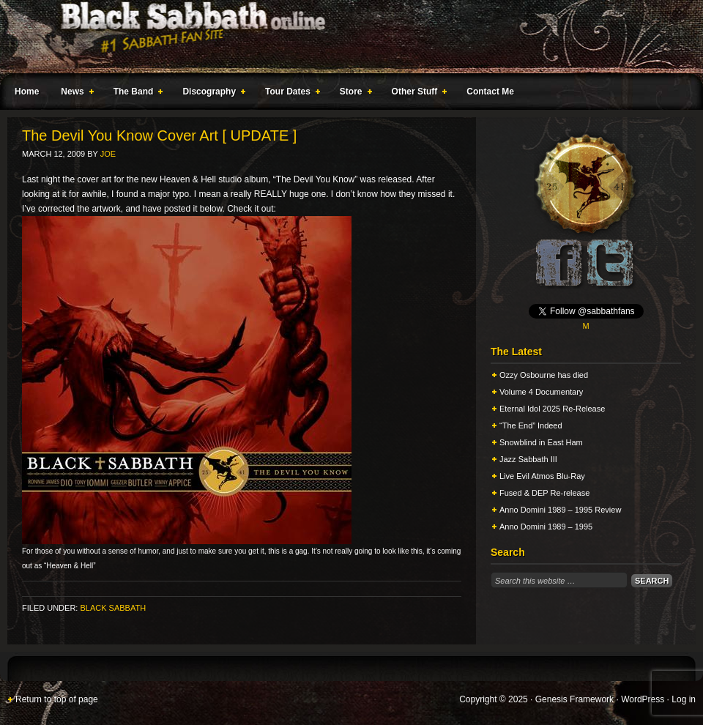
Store (352, 93)
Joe (108, 153)
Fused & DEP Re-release (544, 492)
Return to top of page (56, 699)
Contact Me (490, 91)
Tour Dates (289, 93)
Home (27, 91)
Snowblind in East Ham (541, 442)
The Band (135, 93)
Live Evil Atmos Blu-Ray (542, 476)
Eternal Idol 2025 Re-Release (552, 408)
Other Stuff (416, 93)
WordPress (642, 699)
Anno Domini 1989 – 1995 (545, 526)
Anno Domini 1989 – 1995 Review (560, 509)
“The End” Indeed (530, 425)
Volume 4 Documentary (541, 391)
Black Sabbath (113, 607)
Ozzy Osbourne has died (543, 375)
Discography (211, 93)
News (73, 93)
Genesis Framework (574, 699)
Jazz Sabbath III (528, 459)
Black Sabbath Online (344, 36)
